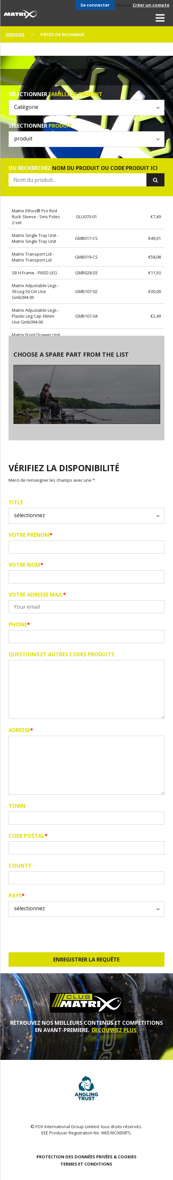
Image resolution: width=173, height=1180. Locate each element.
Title (16, 502)
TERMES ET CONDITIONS (86, 1164)
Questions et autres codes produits (61, 654)
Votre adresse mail (37, 594)
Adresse (21, 730)
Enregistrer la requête (86, 959)
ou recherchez (83, 168)
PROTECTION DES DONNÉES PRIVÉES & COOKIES (86, 1157)
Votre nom (26, 564)
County (20, 865)
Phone (19, 624)
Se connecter (95, 5)
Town (17, 806)
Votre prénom (31, 534)
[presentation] (58, 934)
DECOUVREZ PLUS (114, 1030)
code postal (28, 835)
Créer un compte (151, 5)
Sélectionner (55, 94)
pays (17, 895)
